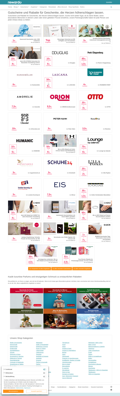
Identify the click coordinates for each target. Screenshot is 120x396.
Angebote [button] (34, 7)
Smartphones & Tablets (17, 364)
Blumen (90, 366)
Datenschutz (19, 388)
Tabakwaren (92, 372)
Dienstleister (65, 370)
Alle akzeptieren (13, 391)
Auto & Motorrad (67, 378)
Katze (64, 346)
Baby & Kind (92, 344)
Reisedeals (52, 7)
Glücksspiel (65, 356)
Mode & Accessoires (16, 342)
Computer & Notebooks (17, 362)
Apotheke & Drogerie (42, 356)
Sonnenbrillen (92, 360)
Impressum (27, 388)
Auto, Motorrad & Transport (70, 376)
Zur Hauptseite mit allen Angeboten (39, 268)
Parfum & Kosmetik (41, 362)
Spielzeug (91, 348)
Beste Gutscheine (83, 387)
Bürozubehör (66, 366)
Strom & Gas (66, 372)
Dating (90, 354)
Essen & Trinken (41, 348)
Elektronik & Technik (16, 358)
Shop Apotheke (73, 7)
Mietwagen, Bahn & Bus (95, 342)
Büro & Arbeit (66, 364)
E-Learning (65, 368)
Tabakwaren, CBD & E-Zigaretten (98, 370)
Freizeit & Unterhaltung (69, 350)
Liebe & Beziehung (93, 350)
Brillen (90, 358)
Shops (53, 387)
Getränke (39, 354)
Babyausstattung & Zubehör (96, 346)
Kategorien (43, 7)
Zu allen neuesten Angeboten (82, 268)
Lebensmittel (40, 350)
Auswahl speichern (36, 391)
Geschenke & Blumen (94, 364)
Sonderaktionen (61, 387)
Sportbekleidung (14, 350)
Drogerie (38, 360)
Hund (63, 344)
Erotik (90, 352)
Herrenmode (13, 344)
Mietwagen (39, 342)
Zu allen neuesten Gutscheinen (62, 268)
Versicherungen (66, 362)
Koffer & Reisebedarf (42, 344)
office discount (62, 7)
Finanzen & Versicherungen (70, 358)
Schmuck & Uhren (15, 354)
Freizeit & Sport (66, 348)
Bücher (64, 352)
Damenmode (13, 346)
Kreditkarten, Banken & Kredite (71, 360)
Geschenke (91, 368)
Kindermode (13, 348)
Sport (63, 354)
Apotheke (39, 358)
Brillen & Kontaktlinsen (95, 356)
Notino (82, 7)
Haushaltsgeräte (15, 360)
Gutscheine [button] (24, 7)
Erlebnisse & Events (42, 346)
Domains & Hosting (68, 374)
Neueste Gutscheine (97, 387)
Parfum (38, 364)
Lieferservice (40, 352)
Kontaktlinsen (92, 362)
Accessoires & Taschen (16, 356)
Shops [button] (16, 7)
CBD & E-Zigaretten (94, 374)
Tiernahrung (65, 342)
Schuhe (12, 352)
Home (10, 7)
